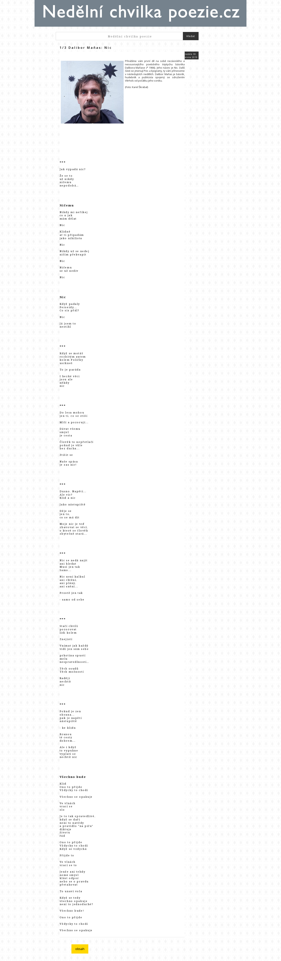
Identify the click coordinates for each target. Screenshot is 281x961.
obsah (79, 949)
